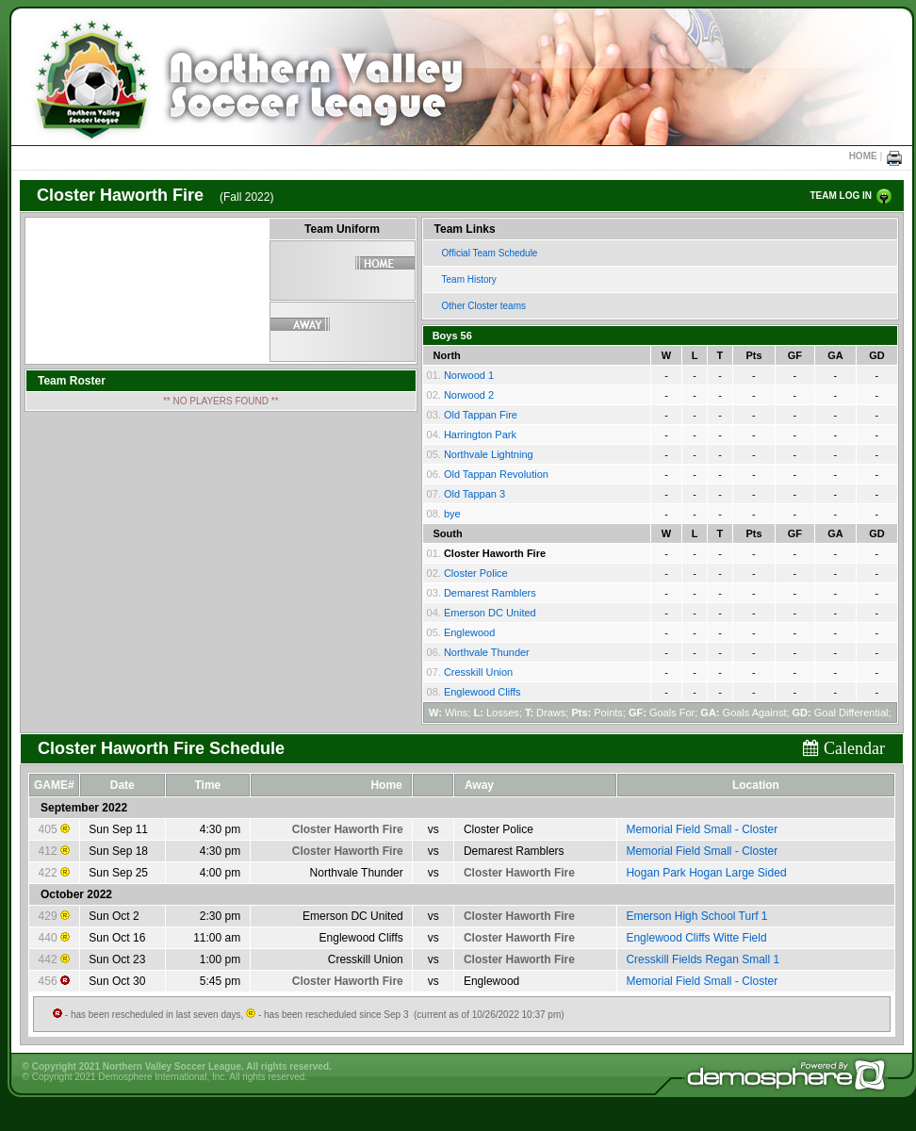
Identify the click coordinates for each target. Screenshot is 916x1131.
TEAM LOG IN (841, 195)
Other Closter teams (484, 306)
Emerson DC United (490, 612)
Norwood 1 (469, 375)
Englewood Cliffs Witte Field (696, 937)
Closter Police (476, 573)
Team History (469, 279)
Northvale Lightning (488, 454)
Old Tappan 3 (474, 494)
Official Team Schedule (490, 253)
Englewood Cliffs (482, 691)
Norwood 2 (469, 395)
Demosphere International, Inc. (162, 1077)
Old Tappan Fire (480, 414)
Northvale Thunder (487, 652)
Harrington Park (480, 434)
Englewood (469, 632)
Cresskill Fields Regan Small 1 (702, 959)
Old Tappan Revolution (496, 474)
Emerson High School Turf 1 (696, 916)
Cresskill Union (478, 672)
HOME (863, 156)
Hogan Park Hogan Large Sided (706, 872)
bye (452, 513)
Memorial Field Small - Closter (701, 829)
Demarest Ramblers (490, 592)
